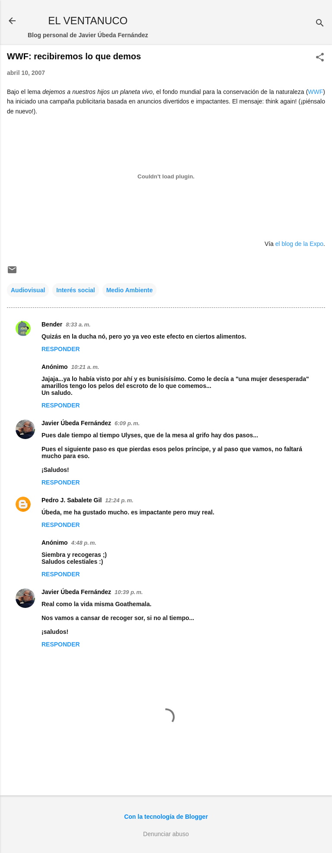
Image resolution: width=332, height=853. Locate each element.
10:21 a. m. (85, 367)
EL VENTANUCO (88, 20)
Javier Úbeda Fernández (76, 423)
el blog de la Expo (299, 243)
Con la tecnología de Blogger (166, 816)
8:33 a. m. (78, 324)
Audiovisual (28, 290)
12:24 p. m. (119, 500)
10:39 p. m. (129, 592)
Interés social (75, 290)
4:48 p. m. (83, 543)
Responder (61, 349)
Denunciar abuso (166, 833)
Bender (52, 324)
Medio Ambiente (129, 290)
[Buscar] (320, 23)
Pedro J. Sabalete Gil (72, 500)
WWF (315, 91)
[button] (320, 58)
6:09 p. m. (127, 423)
